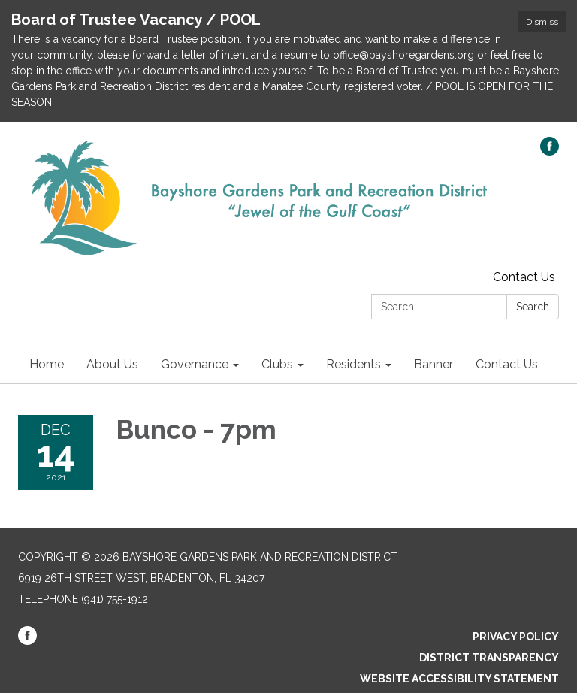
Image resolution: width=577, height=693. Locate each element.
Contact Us (524, 277)
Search (532, 307)
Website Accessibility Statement (459, 679)
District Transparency (489, 658)
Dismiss (542, 22)
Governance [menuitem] (194, 364)
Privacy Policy (516, 637)
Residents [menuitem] (353, 364)
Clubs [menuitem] (277, 364)
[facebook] (549, 151)
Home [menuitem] (46, 364)
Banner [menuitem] (433, 364)
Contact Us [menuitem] (507, 364)
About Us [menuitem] (112, 364)
